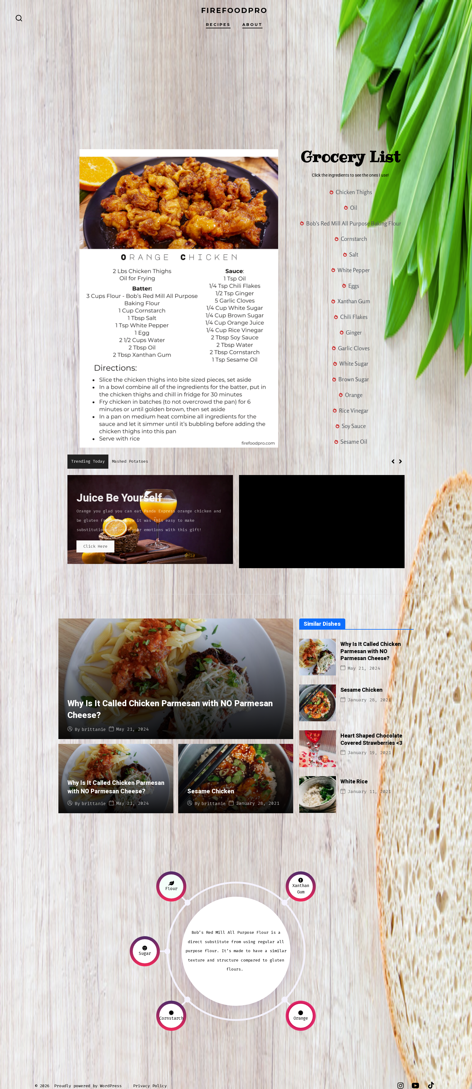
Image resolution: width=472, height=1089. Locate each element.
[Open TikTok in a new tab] (430, 1062)
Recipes (218, 24)
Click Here (100, 548)
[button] (400, 461)
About (252, 24)
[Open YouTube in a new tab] (415, 1062)
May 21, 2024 (132, 706)
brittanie (94, 706)
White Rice (354, 759)
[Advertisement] (236, 81)
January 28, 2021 (257, 780)
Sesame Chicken (210, 768)
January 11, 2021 (369, 768)
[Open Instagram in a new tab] (400, 1062)
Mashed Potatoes (130, 461)
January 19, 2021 (369, 730)
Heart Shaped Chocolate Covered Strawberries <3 (371, 716)
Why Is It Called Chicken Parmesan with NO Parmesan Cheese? (170, 687)
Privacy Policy (150, 1062)
